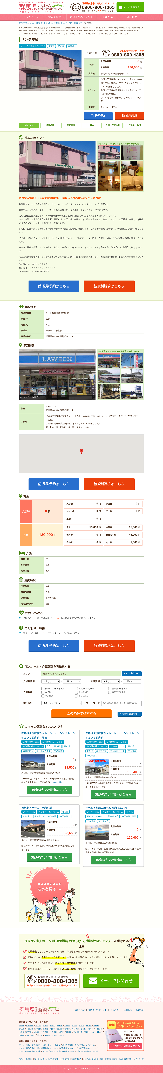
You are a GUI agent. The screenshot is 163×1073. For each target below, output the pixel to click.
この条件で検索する (81, 713)
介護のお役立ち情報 (90, 1059)
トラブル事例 (65, 1059)
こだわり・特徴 (134, 125)
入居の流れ (108, 17)
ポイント (29, 125)
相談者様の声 (76, 1059)
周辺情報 (71, 125)
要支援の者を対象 (86, 688)
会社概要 (132, 17)
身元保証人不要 (118, 692)
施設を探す (54, 17)
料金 (92, 125)
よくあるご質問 (52, 1059)
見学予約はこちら (54, 286)
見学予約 (98, 115)
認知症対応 (83, 692)
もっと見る (58, 782)
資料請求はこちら (109, 286)
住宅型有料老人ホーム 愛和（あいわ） (107, 807)
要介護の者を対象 (119, 688)
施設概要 (50, 125)
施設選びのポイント (81, 17)
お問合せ (140, 1010)
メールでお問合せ (130, 7)
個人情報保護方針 (125, 1059)
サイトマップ (139, 1059)
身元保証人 (83, 696)
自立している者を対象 (54, 688)
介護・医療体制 (113, 125)
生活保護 (49, 696)
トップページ (31, 17)
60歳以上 (49, 692)
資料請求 (129, 115)
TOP (45, 23)
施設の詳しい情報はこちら (49, 789)
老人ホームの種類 (25, 1059)
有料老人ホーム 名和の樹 (36, 807)
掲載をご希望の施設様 (108, 1059)
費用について (39, 1059)
